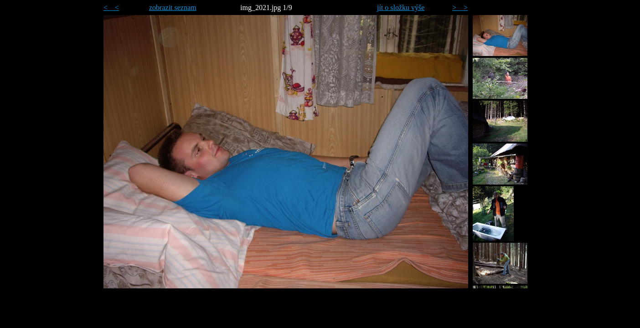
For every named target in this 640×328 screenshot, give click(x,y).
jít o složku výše (400, 7)
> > (460, 7)
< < (111, 7)
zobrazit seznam (172, 7)
